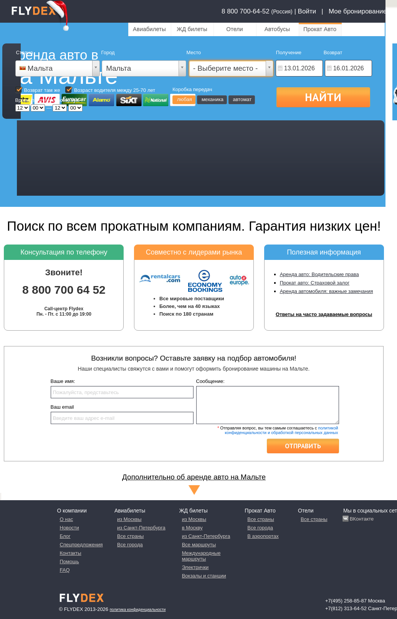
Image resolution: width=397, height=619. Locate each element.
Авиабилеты (149, 29)
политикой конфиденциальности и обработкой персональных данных (281, 430)
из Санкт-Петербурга (141, 528)
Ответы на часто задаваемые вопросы (324, 314)
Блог (65, 536)
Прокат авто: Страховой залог (315, 283)
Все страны (130, 536)
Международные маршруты (201, 556)
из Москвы (129, 519)
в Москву (192, 528)
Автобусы (277, 29)
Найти (323, 97)
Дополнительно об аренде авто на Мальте (194, 477)
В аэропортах (262, 536)
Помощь (69, 561)
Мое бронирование (358, 11)
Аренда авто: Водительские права (319, 274)
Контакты (70, 553)
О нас (66, 519)
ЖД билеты (192, 29)
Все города (130, 544)
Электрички (195, 567)
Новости (69, 528)
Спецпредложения (81, 544)
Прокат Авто (319, 29)
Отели (234, 29)
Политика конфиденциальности (138, 609)
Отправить (303, 446)
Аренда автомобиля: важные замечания (326, 291)
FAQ (65, 570)
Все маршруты (199, 544)
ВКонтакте (362, 519)
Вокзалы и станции (204, 576)
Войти (307, 11)
